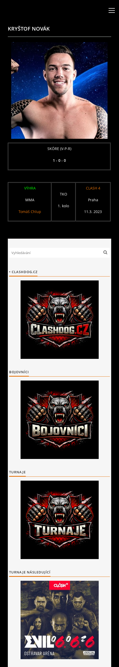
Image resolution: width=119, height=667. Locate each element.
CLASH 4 (93, 188)
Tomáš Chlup (29, 211)
